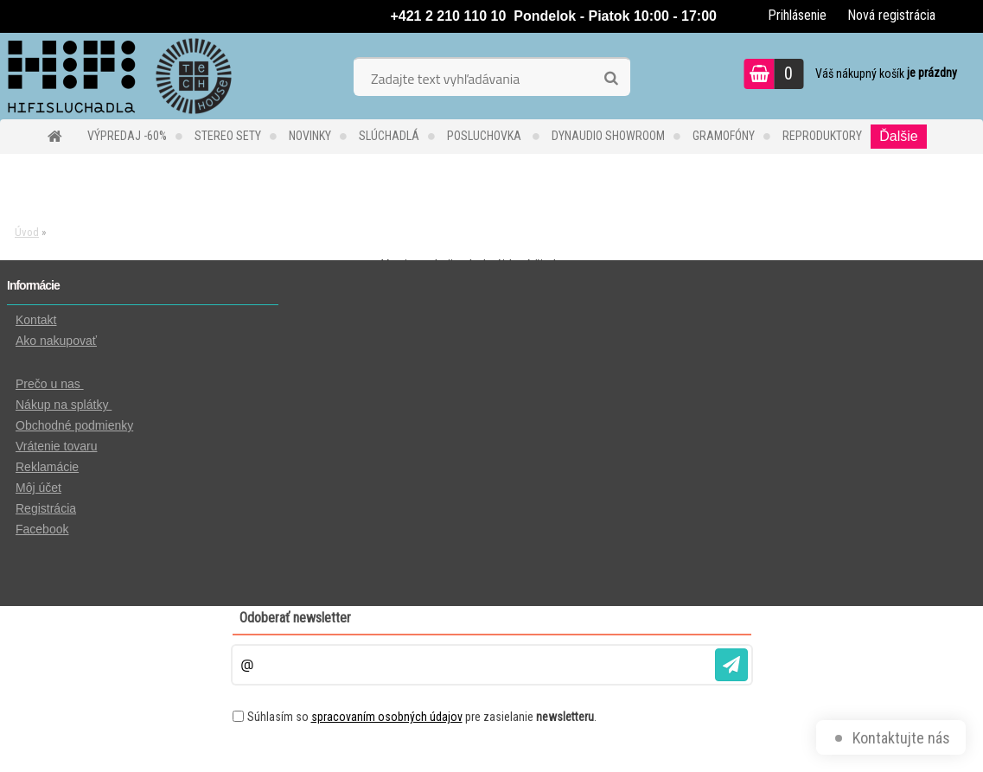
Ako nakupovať (56, 341)
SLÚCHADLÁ (389, 136)
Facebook (42, 529)
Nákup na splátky (64, 405)
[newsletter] (731, 664)
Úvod (27, 232)
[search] (611, 78)
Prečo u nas (50, 384)
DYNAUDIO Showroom (608, 136)
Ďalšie (898, 136)
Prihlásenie (797, 15)
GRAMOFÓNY (724, 136)
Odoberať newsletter (295, 617)
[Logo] (119, 76)
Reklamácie (47, 467)
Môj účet (38, 488)
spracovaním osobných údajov (387, 717)
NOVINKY (310, 136)
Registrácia (46, 508)
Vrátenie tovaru (56, 446)
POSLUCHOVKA (485, 136)
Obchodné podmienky (74, 425)
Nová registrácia (891, 15)
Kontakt (36, 320)
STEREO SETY (228, 136)
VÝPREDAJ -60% (127, 136)
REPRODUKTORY (822, 136)
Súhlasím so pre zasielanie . (422, 717)
